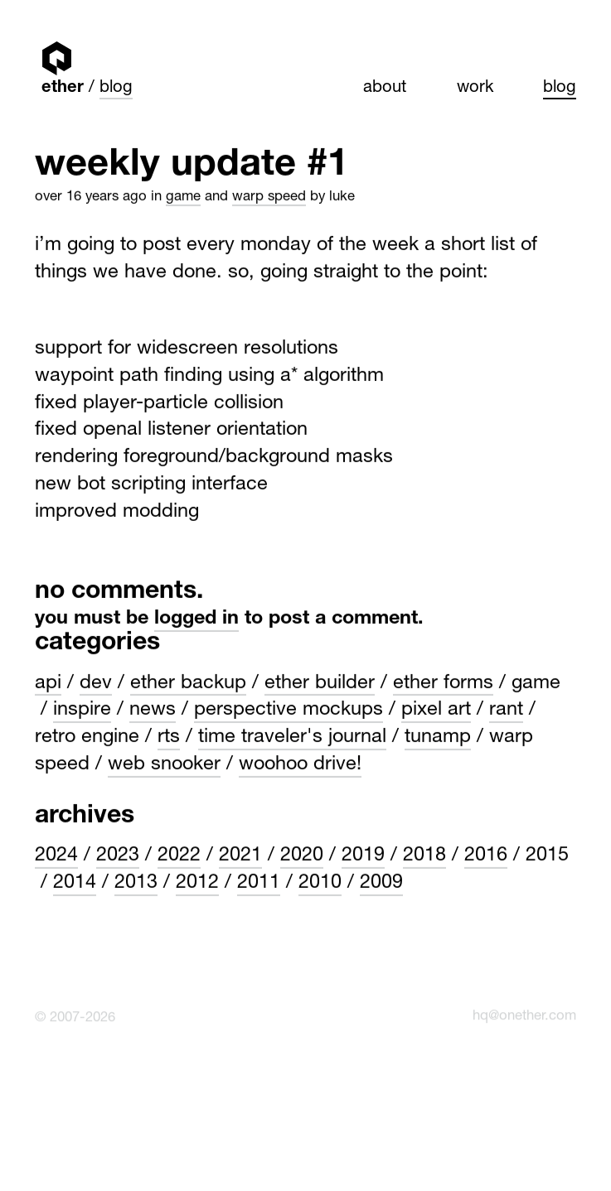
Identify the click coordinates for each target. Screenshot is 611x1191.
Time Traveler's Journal (292, 737)
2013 (136, 883)
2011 (258, 883)
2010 (320, 883)
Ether (56, 58)
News (152, 710)
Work (475, 88)
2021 (240, 856)
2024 (56, 856)
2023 (117, 856)
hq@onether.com (524, 1014)
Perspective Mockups (288, 710)
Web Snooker (164, 764)
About (384, 88)
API (48, 682)
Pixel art (436, 710)
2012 (197, 883)
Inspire (82, 710)
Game (183, 196)
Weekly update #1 (191, 166)
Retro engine (87, 737)
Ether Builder (319, 682)
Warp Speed (269, 196)
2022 (179, 856)
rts (169, 737)
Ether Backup (188, 682)
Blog (116, 88)
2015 (547, 856)
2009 (381, 883)
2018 (424, 856)
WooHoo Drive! (300, 764)
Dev (96, 682)
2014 (74, 883)
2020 (301, 856)
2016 (485, 856)
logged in (196, 618)
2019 (363, 856)
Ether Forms (443, 682)
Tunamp (438, 737)
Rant (506, 710)
